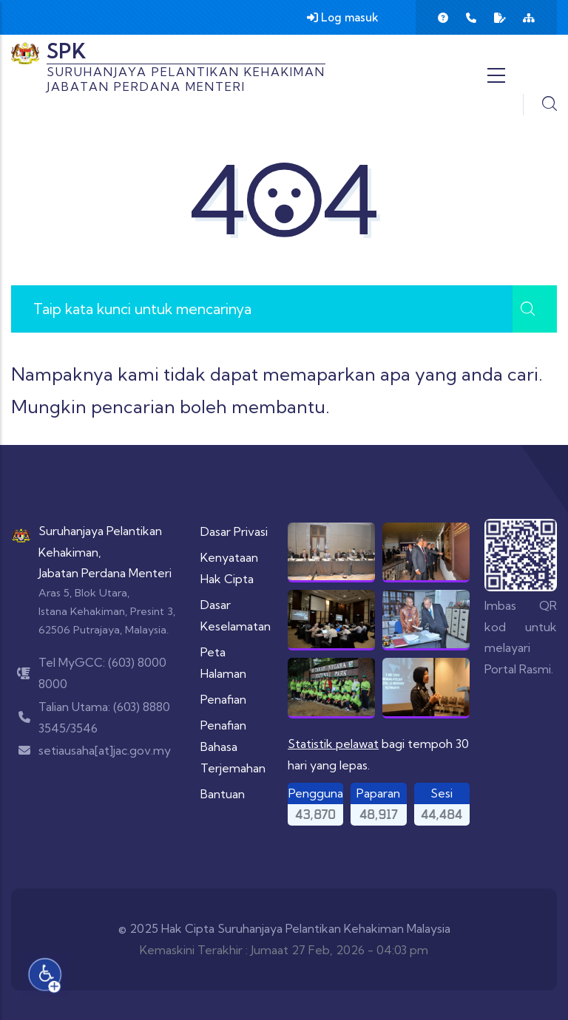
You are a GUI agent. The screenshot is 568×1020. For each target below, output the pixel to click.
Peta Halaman (223, 663)
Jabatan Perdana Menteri (105, 572)
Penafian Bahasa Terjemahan (233, 746)
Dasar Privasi (234, 531)
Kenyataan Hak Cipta (229, 568)
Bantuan (222, 793)
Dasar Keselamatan (235, 615)
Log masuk (343, 17)
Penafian (223, 699)
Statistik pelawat (333, 743)
